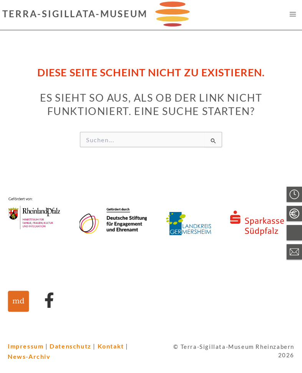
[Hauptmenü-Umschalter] (293, 14)
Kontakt (111, 346)
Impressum (25, 346)
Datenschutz (70, 346)
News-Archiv (29, 356)
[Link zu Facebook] (49, 300)
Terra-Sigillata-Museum (75, 13)
